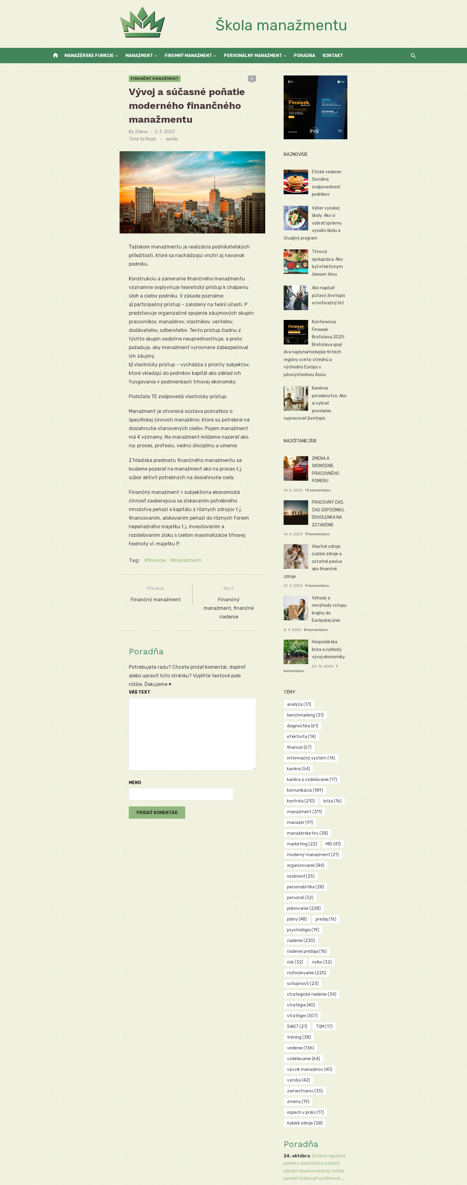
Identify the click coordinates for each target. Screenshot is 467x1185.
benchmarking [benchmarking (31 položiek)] (361, 643)
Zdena (71, 118)
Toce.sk (123, 1149)
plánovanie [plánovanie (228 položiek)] (362, 740)
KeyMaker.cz (92, 1142)
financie (87, 496)
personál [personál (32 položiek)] (324, 740)
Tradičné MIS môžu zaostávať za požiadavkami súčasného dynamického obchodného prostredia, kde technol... (358, 992)
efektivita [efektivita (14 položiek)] (364, 654)
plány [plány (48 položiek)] (398, 740)
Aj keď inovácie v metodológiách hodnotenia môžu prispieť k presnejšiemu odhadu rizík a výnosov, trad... (361, 963)
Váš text (69, 602)
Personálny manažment (253, 55)
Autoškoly (60, 1149)
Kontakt (333, 55)
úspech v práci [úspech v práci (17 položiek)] (329, 836)
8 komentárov (367, 570)
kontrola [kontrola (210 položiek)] (325, 686)
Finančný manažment (85, 78)
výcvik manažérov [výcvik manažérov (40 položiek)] (333, 815)
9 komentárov (368, 536)
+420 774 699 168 (108, 1093)
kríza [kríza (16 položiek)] (356, 686)
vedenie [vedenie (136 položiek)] (356, 804)
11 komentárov (368, 502)
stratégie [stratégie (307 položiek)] (326, 793)
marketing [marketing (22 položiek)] (326, 707)
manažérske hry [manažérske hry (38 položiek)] (365, 697)
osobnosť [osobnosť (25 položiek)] (324, 729)
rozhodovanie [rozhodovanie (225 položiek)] (330, 772)
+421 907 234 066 (108, 1086)
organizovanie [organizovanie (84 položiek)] (389, 718)
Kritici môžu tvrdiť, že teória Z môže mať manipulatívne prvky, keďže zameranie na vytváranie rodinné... (358, 1078)
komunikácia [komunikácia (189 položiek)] (387, 675)
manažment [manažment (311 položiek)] (390, 686)
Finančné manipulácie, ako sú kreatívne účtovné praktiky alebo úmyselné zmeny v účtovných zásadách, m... (360, 1020)
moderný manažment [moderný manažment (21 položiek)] (336, 718)
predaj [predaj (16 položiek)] (321, 750)
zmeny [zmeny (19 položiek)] (366, 826)
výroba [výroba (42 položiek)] (375, 815)
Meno (65, 692)
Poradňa (304, 55)
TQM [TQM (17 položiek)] (386, 793)
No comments (258, 1094)
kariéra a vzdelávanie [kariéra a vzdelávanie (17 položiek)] (336, 675)
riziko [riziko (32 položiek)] (394, 761)
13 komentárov (369, 468)
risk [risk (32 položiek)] (367, 761)
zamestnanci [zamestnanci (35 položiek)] (328, 826)
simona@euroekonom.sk (114, 1078)
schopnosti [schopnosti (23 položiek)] (374, 772)
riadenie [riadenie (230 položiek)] (394, 750)
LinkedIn (97, 1101)
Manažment (139, 55)
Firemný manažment (188, 55)
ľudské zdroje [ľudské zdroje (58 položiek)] (373, 836)
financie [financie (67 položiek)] (400, 654)
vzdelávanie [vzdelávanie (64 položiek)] (394, 804)
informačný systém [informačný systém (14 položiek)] (335, 665)
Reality (79, 1149)
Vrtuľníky (151, 1142)
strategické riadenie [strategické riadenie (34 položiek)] (335, 783)
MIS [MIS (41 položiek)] (356, 707)
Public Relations (123, 1142)
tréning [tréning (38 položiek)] (323, 804)
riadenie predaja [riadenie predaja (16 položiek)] (330, 761)
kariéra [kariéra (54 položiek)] (378, 665)
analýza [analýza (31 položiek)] (323, 643)
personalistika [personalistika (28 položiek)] (365, 729)
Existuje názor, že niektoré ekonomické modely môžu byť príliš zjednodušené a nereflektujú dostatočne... (359, 934)
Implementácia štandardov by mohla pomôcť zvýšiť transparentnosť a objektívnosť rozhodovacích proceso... (354, 1107)
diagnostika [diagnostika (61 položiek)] (326, 654)
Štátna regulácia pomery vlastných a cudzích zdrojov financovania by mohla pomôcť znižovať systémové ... (358, 877)
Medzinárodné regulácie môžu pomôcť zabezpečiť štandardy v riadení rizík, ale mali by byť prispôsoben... (355, 1135)
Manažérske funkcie (89, 55)
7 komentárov (371, 605)
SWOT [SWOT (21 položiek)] (360, 793)
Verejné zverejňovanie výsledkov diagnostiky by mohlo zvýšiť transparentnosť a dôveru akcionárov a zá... (360, 905)
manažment (117, 496)
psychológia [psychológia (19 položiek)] (356, 750)
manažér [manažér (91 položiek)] (324, 697)
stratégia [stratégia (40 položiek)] (382, 783)
